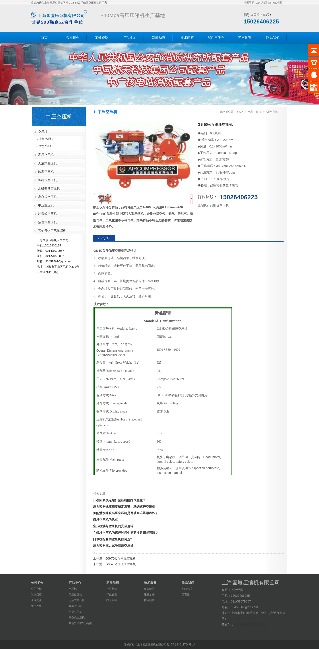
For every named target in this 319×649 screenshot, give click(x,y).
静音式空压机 (47, 213)
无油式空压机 (47, 163)
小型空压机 (46, 138)
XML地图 (261, 2)
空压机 (42, 132)
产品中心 (130, 37)
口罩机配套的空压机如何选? (112, 539)
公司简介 (73, 37)
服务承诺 (149, 594)
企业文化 (36, 600)
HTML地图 (275, 2)
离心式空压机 (47, 197)
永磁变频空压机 (49, 188)
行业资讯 (111, 594)
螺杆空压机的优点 (105, 519)
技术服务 (150, 582)
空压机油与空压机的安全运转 (113, 526)
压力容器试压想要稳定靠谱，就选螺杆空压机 (124, 506)
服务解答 (149, 588)
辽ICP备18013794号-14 (250, 624)
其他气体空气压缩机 (52, 230)
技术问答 (187, 37)
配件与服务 (216, 37)
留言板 (186, 594)
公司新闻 (111, 588)
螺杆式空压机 (47, 180)
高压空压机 (46, 155)
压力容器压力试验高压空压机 (113, 545)
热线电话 (187, 588)
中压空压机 (46, 205)
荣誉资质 (101, 37)
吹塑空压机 (46, 171)
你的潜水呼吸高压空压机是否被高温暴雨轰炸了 (125, 513)
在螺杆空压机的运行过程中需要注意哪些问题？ (125, 533)
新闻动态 (158, 37)
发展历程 (36, 594)
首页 (44, 37)
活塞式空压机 (47, 222)
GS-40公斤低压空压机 (120, 564)
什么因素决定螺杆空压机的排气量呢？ (119, 500)
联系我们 (273, 37)
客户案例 (244, 37)
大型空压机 (46, 146)
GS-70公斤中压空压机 (120, 558)
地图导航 (249, 2)
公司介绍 (36, 588)
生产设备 (36, 606)
